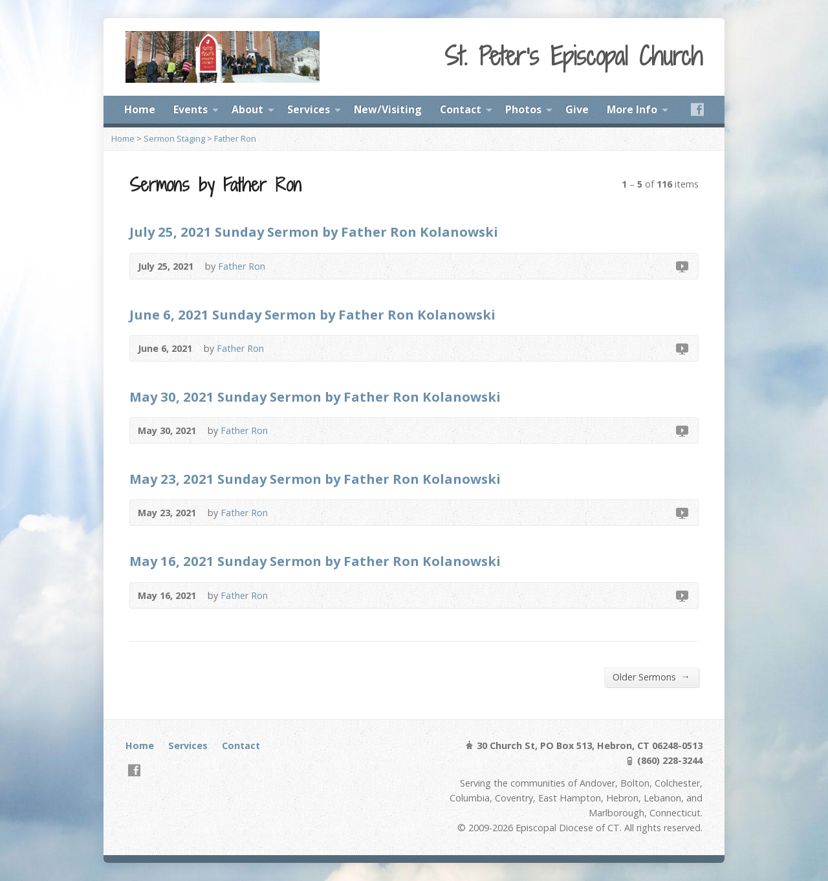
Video (681, 266)
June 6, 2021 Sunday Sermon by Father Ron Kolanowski (312, 314)
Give (577, 109)
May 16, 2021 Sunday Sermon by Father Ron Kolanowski (315, 561)
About (247, 109)
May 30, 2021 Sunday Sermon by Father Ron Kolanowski (315, 396)
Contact (460, 109)
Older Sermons (651, 676)
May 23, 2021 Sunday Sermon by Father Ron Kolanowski (315, 479)
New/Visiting (388, 109)
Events (190, 109)
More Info (632, 109)
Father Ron (235, 138)
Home (139, 109)
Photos (523, 109)
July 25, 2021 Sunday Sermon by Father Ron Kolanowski (313, 232)
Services (308, 109)
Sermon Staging (174, 138)
